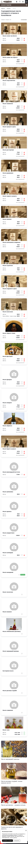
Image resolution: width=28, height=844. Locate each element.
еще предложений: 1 (20, 63)
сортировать (24, 19)
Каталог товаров (6, 5)
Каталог (9, 8)
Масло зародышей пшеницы (10, 759)
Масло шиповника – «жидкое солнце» (13, 805)
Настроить (16, 840)
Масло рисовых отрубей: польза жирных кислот (11, 782)
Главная (3, 8)
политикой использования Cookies (9, 835)
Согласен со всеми (7, 840)
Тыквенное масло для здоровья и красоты (12, 828)
